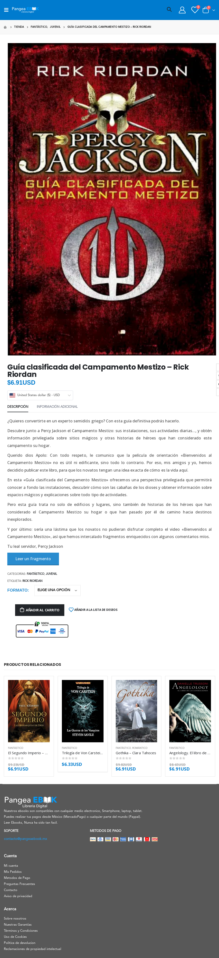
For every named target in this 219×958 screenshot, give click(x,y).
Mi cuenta (11, 865)
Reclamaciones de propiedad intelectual (32, 949)
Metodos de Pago (17, 878)
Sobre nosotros (15, 918)
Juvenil (51, 574)
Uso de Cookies (15, 937)
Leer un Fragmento (33, 558)
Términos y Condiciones (21, 930)
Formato (17, 590)
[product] (29, 711)
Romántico (139, 748)
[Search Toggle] (169, 10)
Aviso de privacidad (18, 896)
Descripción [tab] (17, 407)
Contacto (10, 890)
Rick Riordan (32, 581)
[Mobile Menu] (8, 10)
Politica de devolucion (19, 943)
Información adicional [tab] (57, 407)
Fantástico (35, 574)
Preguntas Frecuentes (19, 884)
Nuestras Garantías (18, 924)
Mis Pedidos (13, 872)
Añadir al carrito (42, 610)
